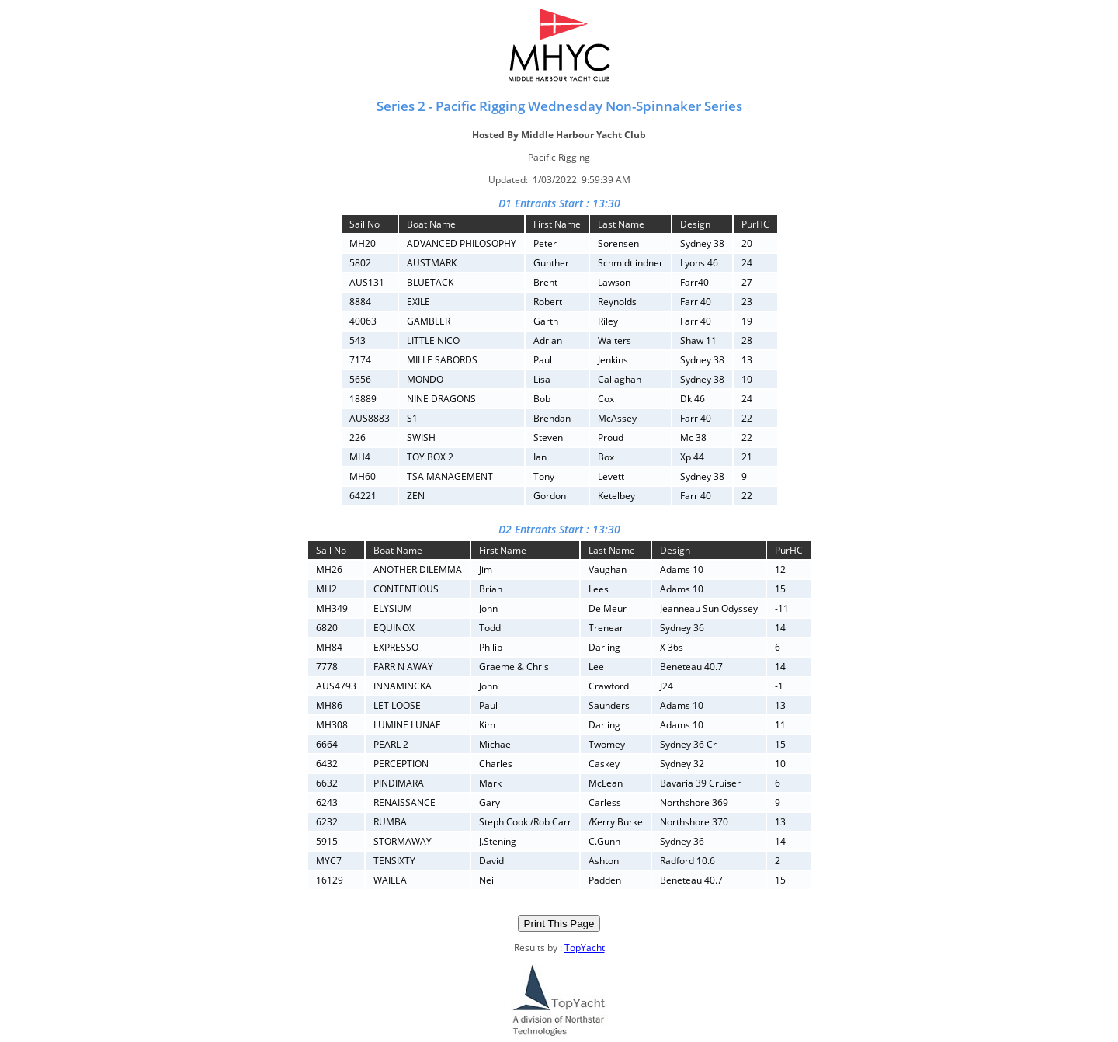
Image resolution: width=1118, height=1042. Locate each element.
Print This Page (559, 923)
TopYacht (584, 947)
